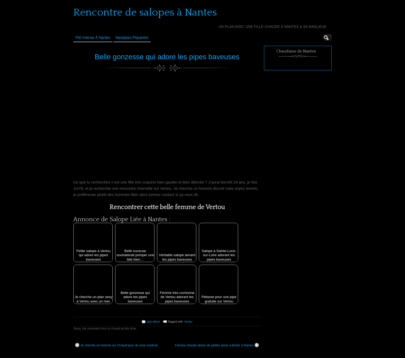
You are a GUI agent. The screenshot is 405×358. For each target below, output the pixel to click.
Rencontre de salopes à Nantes (145, 12)
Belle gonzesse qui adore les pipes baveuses (167, 57)
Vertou (188, 321)
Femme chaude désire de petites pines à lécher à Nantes (217, 345)
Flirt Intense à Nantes (92, 37)
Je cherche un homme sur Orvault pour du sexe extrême (116, 345)
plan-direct (153, 321)
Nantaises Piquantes (132, 37)
